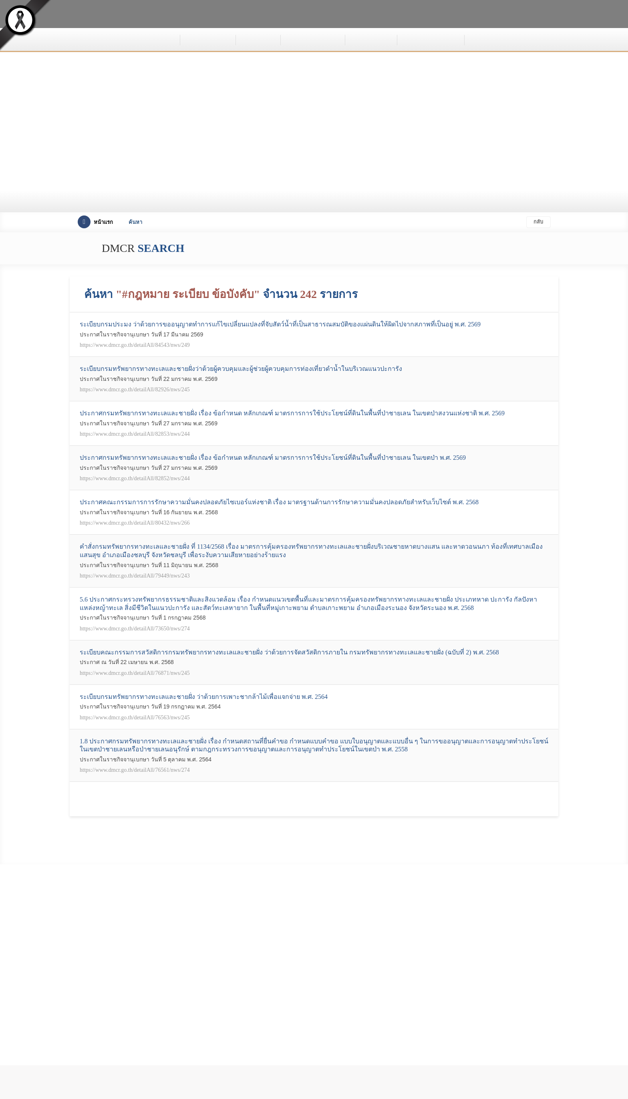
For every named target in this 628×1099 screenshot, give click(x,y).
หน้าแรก (95, 222)
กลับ (537, 222)
